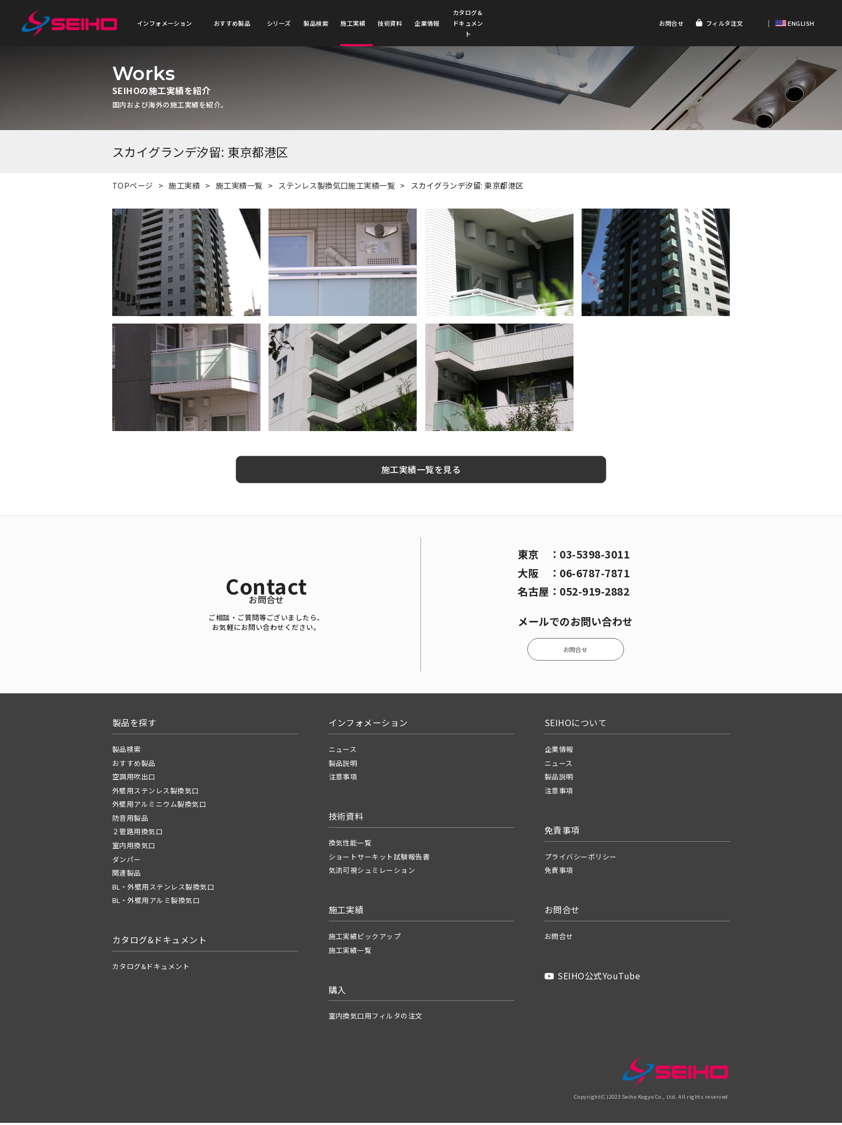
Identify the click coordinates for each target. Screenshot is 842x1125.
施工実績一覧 (239, 187)
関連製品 (126, 875)
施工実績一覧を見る (421, 471)
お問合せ (671, 23)
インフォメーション (164, 23)
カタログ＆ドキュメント (468, 23)
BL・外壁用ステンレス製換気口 (163, 888)
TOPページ (132, 187)
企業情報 (427, 23)
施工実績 (352, 23)
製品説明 (343, 764)
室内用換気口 (134, 847)
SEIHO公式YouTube (592, 977)
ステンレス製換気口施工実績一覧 (336, 187)
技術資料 (390, 23)
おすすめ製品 (232, 23)
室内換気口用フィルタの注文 (376, 1018)
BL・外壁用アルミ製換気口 (156, 902)
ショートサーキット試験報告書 (379, 858)
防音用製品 (130, 820)
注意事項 (343, 778)
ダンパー (126, 861)
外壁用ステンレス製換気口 (155, 792)
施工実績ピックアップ (365, 938)
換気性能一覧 (350, 845)
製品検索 (315, 23)
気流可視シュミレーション (372, 872)
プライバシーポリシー (581, 858)
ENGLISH (800, 23)
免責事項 (559, 872)
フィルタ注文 (719, 23)
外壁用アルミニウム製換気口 (159, 806)
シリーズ (279, 23)
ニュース (343, 751)
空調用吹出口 (134, 778)
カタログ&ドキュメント (151, 968)
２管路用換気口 (137, 833)
